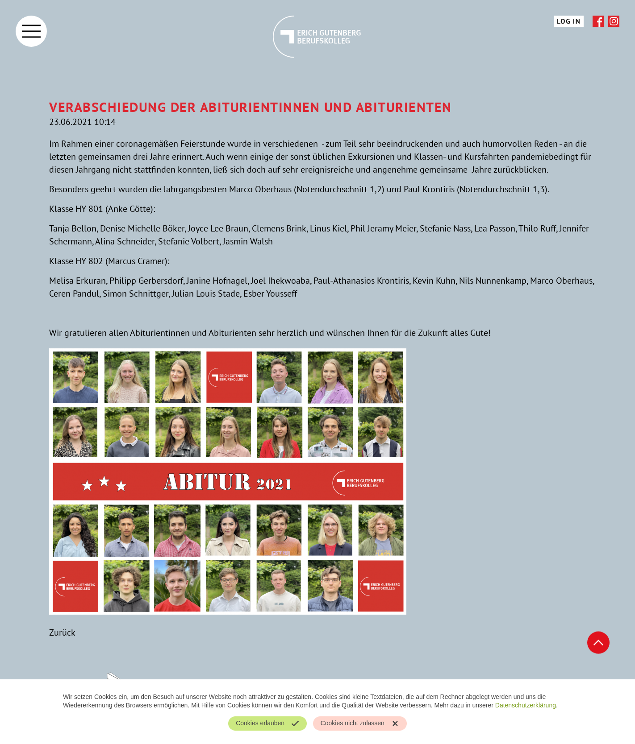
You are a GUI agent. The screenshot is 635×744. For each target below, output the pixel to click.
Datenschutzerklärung (525, 705)
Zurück (62, 632)
